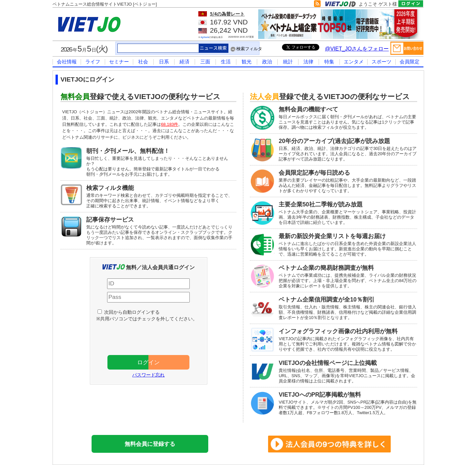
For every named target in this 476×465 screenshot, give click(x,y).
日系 (164, 61)
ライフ (92, 61)
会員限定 (409, 61)
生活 (226, 61)
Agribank (205, 37)
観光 (247, 61)
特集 (329, 61)
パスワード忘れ (148, 374)
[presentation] (151, 337)
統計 (288, 61)
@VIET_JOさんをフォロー (357, 49)
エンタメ (354, 61)
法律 (308, 61)
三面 (205, 61)
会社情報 (67, 61)
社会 (143, 61)
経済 (184, 61)
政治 (267, 61)
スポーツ (381, 61)
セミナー (119, 61)
